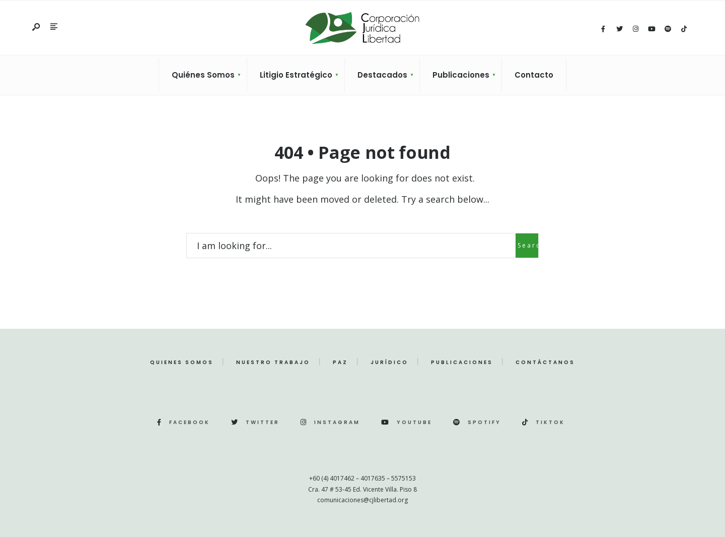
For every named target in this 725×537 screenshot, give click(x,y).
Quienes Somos (181, 362)
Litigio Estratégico (296, 75)
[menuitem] (203, 75)
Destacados (382, 75)
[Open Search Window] (37, 27)
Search (528, 245)
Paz (340, 362)
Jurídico (389, 362)
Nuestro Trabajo (273, 362)
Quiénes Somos (203, 75)
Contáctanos (545, 362)
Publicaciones (460, 75)
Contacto (534, 75)
